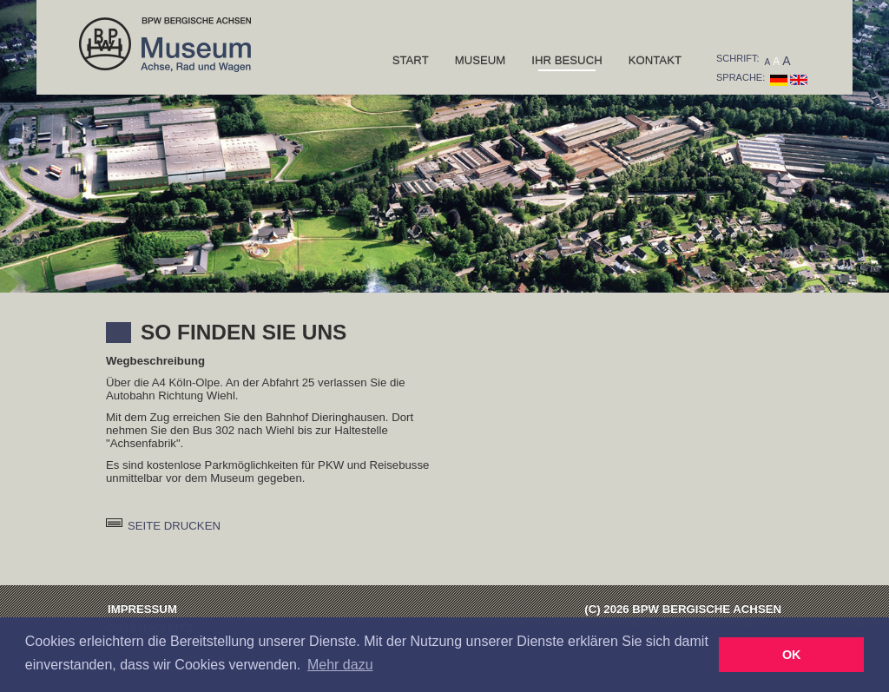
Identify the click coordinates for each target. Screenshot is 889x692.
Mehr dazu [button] (340, 664)
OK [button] (791, 655)
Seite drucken (174, 525)
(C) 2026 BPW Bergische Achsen (682, 609)
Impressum (142, 609)
